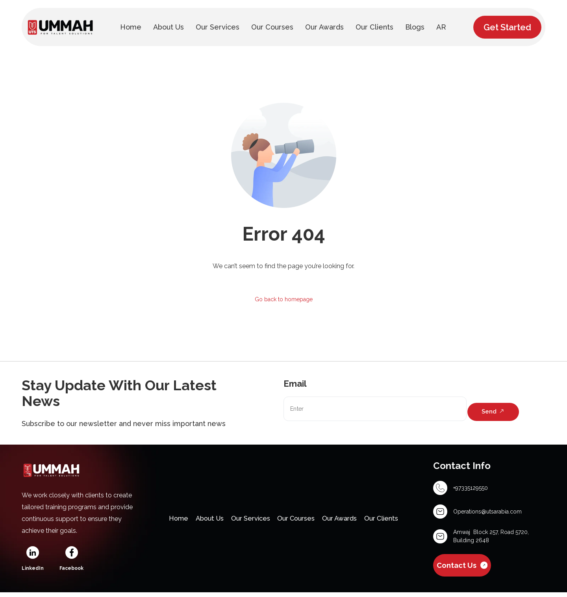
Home (163, 521)
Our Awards (347, 521)
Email (295, 385)
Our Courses (298, 521)
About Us (198, 521)
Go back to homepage (284, 300)
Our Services (245, 521)
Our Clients (395, 521)
